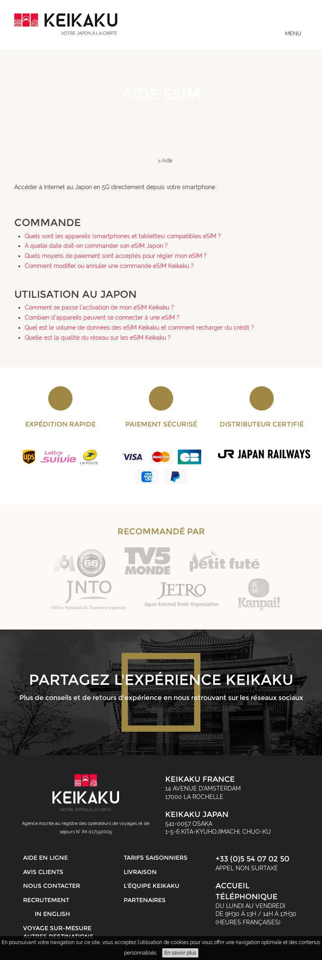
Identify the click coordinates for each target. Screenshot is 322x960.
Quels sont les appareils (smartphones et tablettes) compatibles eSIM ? (123, 236)
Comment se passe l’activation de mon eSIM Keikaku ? (99, 307)
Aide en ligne (45, 857)
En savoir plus (180, 953)
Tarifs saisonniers (155, 857)
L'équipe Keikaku (151, 886)
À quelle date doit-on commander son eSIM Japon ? (96, 245)
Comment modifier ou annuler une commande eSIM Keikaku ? (109, 266)
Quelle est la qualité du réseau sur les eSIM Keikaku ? (98, 337)
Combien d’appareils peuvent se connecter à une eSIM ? (102, 317)
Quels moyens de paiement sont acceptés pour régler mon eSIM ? (116, 255)
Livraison (140, 872)
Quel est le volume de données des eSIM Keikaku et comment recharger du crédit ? (139, 327)
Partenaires (145, 900)
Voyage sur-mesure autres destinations (58, 932)
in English (52, 914)
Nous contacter (51, 886)
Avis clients (43, 872)
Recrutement (46, 900)
